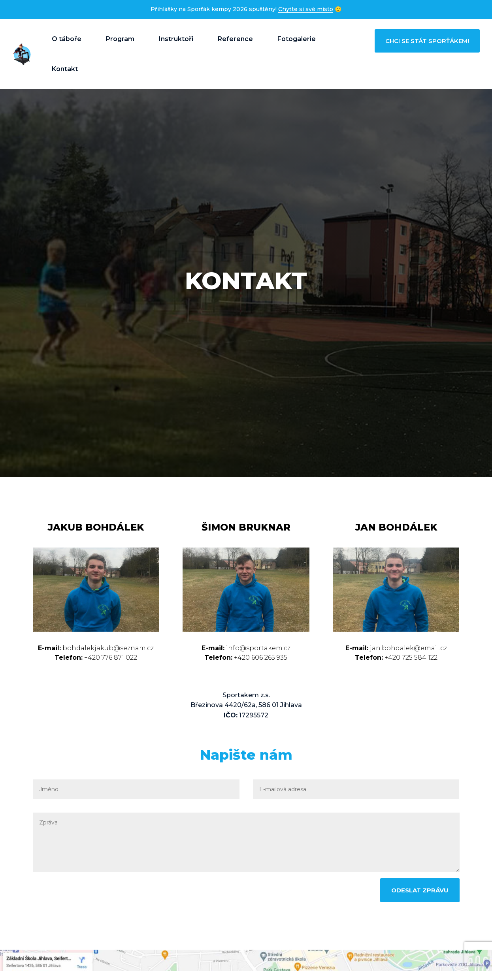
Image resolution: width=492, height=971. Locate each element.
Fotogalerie (296, 39)
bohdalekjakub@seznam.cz (108, 648)
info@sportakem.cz (258, 648)
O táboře (66, 39)
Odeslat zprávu (420, 890)
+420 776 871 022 (110, 657)
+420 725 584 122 (410, 657)
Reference (235, 39)
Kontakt (65, 69)
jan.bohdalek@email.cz (408, 648)
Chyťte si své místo (305, 9)
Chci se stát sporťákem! (427, 41)
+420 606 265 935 (259, 657)
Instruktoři (176, 39)
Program (120, 39)
